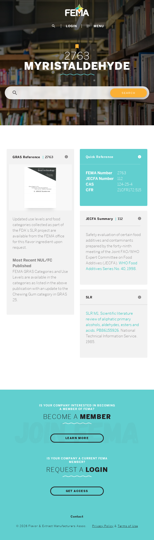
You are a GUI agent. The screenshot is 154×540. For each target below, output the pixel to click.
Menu (95, 26)
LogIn (71, 26)
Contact (77, 516)
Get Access (77, 491)
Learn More (77, 438)
